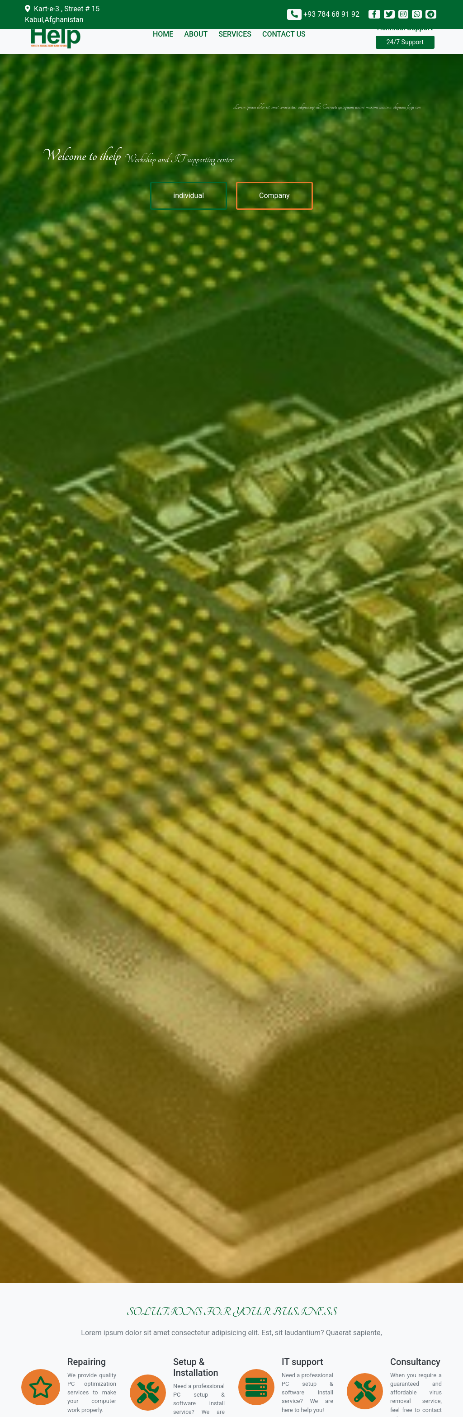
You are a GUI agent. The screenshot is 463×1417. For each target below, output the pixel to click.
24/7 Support (405, 42)
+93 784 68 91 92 (331, 14)
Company (274, 195)
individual (188, 195)
